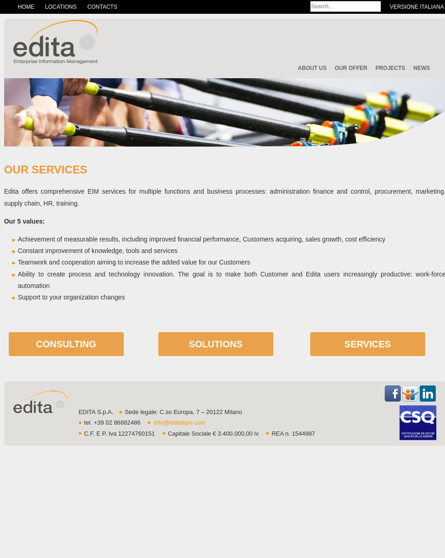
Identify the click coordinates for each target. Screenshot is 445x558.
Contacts (102, 7)
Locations (60, 7)
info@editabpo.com (179, 422)
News (421, 68)
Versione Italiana (417, 7)
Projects (390, 68)
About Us (312, 68)
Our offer (351, 68)
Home (26, 7)
